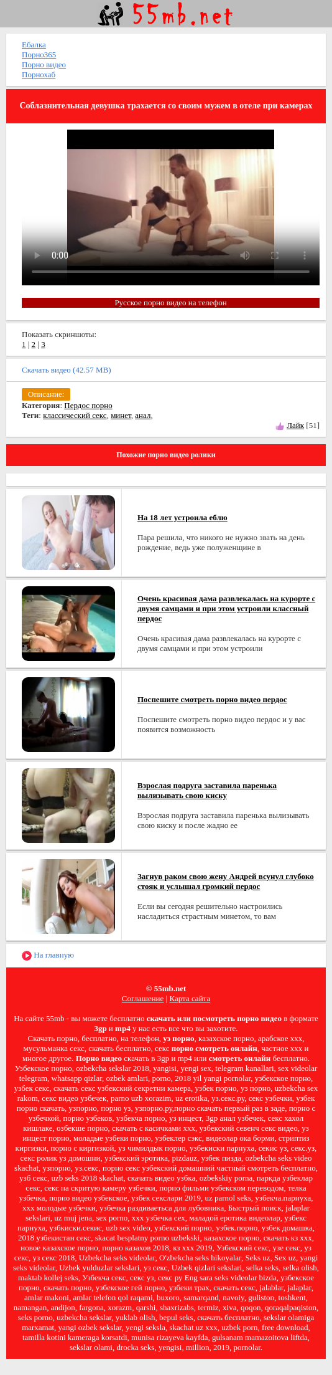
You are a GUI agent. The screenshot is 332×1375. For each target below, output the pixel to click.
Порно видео (44, 64)
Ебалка (34, 44)
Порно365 (39, 54)
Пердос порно (88, 405)
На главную (48, 955)
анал (142, 415)
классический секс (74, 415)
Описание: (46, 394)
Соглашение (143, 998)
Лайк (295, 425)
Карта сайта (189, 998)
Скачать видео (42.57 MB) (66, 369)
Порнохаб (38, 74)
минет (121, 415)
